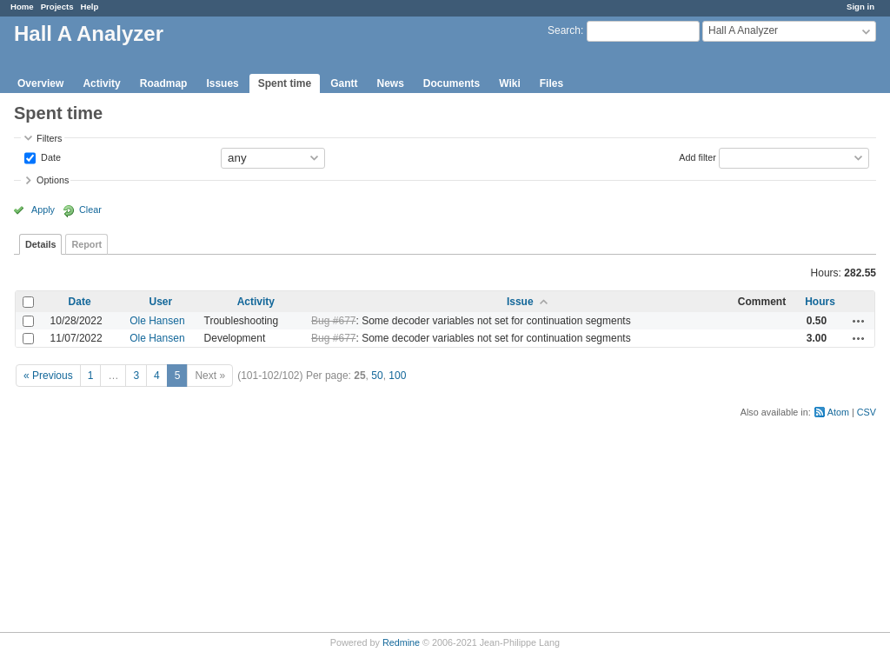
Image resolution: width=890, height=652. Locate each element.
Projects (57, 6)
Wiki (510, 83)
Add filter (697, 156)
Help (90, 6)
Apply (43, 209)
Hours (820, 302)
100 (397, 375)
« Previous (48, 375)
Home (22, 6)
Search (564, 30)
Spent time (284, 83)
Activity (101, 83)
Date (49, 156)
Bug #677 (333, 321)
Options (53, 180)
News (389, 83)
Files (551, 83)
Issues (222, 83)
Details (40, 244)
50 (376, 375)
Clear (90, 209)
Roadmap (164, 83)
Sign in (860, 6)
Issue (520, 302)
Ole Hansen (157, 321)
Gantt (343, 83)
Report (86, 244)
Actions (859, 321)
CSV (866, 412)
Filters (49, 138)
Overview (40, 83)
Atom (838, 412)
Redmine (401, 642)
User (161, 302)
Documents (451, 83)
